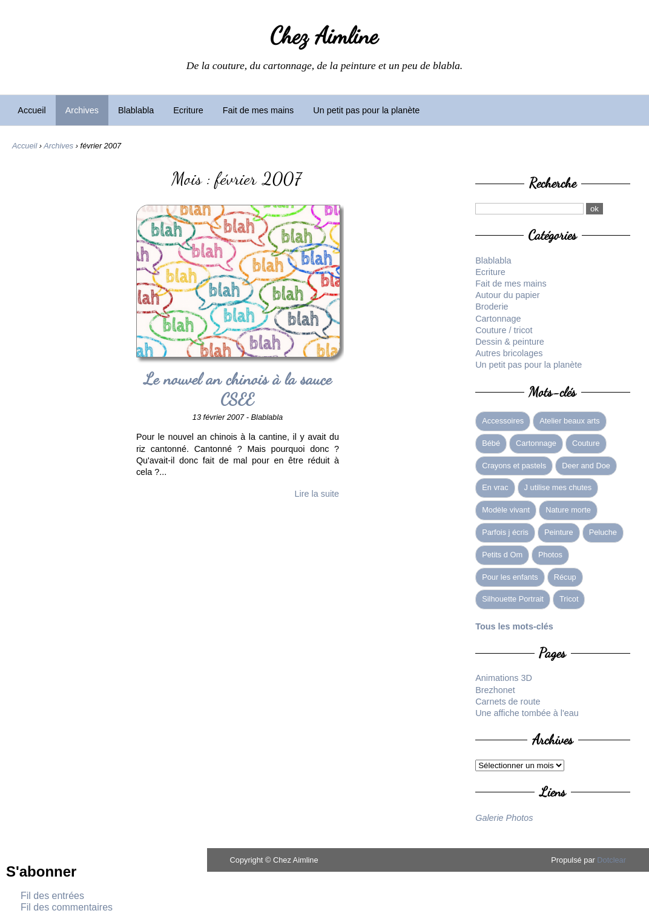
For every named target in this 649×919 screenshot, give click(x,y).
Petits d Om (502, 554)
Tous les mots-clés (514, 626)
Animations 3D (503, 678)
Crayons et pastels (514, 465)
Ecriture (188, 110)
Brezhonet (495, 690)
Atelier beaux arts (569, 420)
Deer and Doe (586, 465)
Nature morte (568, 509)
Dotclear (611, 859)
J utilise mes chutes (558, 487)
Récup (565, 577)
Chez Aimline (324, 36)
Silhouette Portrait (513, 598)
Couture (586, 443)
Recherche (552, 182)
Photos (550, 554)
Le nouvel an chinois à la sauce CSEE (237, 389)
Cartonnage (498, 318)
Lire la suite (317, 494)
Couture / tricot (503, 330)
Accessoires (503, 420)
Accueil (31, 110)
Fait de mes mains (258, 110)
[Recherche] (529, 208)
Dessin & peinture (509, 342)
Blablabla (136, 110)
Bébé (491, 443)
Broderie (491, 306)
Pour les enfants (510, 577)
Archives (82, 110)
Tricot (569, 598)
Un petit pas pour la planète (366, 110)
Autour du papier (507, 295)
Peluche (603, 532)
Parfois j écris (505, 532)
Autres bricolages (508, 353)
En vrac (495, 487)
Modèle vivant (506, 509)
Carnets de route (507, 701)
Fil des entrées (52, 896)
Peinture (558, 532)
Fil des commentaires (67, 907)
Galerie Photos (504, 818)
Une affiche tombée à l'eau (527, 713)
